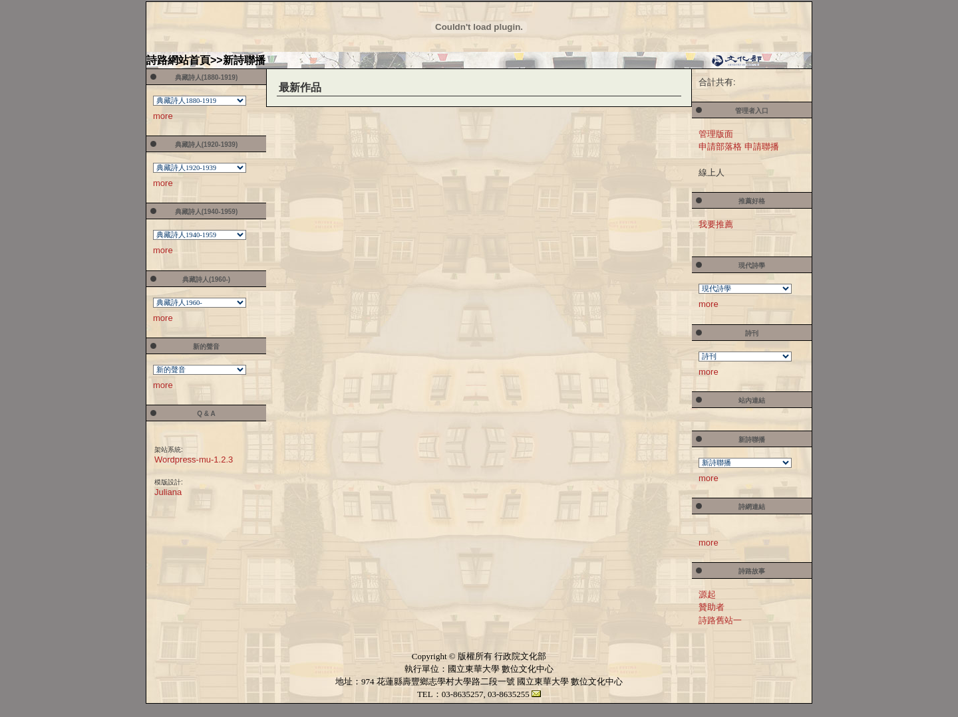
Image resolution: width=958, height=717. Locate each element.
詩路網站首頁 (178, 60)
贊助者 (711, 607)
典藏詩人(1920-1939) (206, 144)
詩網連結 (751, 506)
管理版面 (716, 134)
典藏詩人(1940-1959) (206, 211)
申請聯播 (761, 147)
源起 (707, 594)
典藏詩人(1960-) (206, 279)
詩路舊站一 (720, 620)
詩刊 (751, 333)
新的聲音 (206, 346)
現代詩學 (751, 265)
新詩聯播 (244, 60)
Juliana (168, 492)
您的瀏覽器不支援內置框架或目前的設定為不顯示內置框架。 (200, 102)
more (163, 116)
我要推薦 (716, 224)
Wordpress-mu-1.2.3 (193, 459)
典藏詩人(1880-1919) (206, 77)
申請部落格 (720, 147)
